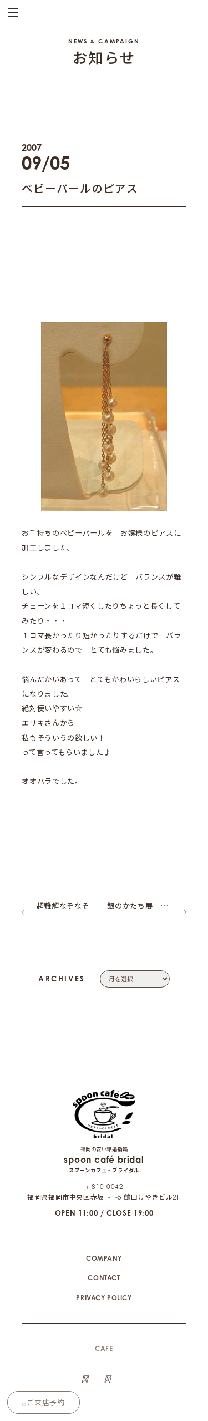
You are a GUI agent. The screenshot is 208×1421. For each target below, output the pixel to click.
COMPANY (104, 1232)
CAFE (104, 1323)
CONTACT (104, 1253)
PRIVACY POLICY (103, 1272)
